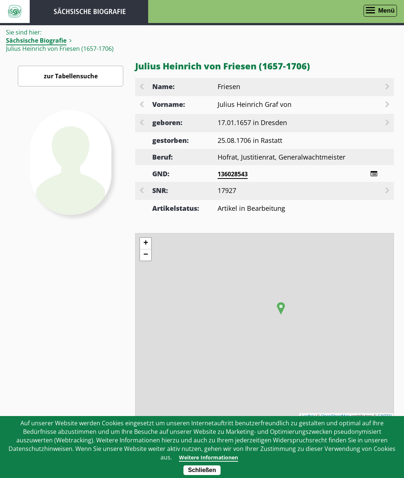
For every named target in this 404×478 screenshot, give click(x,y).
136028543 (233, 174)
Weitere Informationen (208, 457)
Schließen (202, 470)
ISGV (15, 11)
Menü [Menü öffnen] (386, 10)
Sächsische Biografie (36, 40)
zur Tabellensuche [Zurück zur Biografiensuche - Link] (71, 76)
